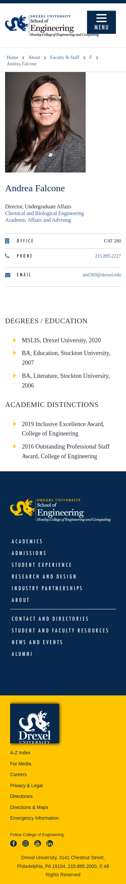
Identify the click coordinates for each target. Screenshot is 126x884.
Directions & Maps (29, 807)
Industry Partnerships (47, 588)
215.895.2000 (82, 866)
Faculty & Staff (64, 57)
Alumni (22, 654)
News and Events (38, 642)
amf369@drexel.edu (102, 274)
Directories (21, 796)
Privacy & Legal (26, 785)
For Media (20, 763)
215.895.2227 (108, 256)
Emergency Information (34, 818)
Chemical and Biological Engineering (44, 213)
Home (12, 57)
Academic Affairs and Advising (38, 220)
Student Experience (42, 564)
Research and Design (44, 576)
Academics (27, 541)
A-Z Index (20, 752)
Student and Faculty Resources (61, 630)
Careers (18, 774)
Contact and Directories (50, 618)
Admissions (29, 553)
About (34, 57)
